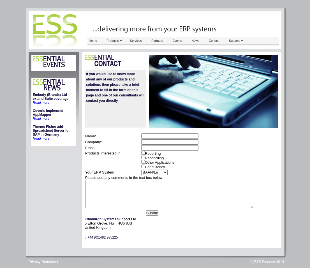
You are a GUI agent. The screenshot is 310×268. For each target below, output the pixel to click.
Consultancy (155, 167)
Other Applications (160, 162)
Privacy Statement (43, 262)
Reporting (153, 153)
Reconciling (154, 158)
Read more (41, 103)
